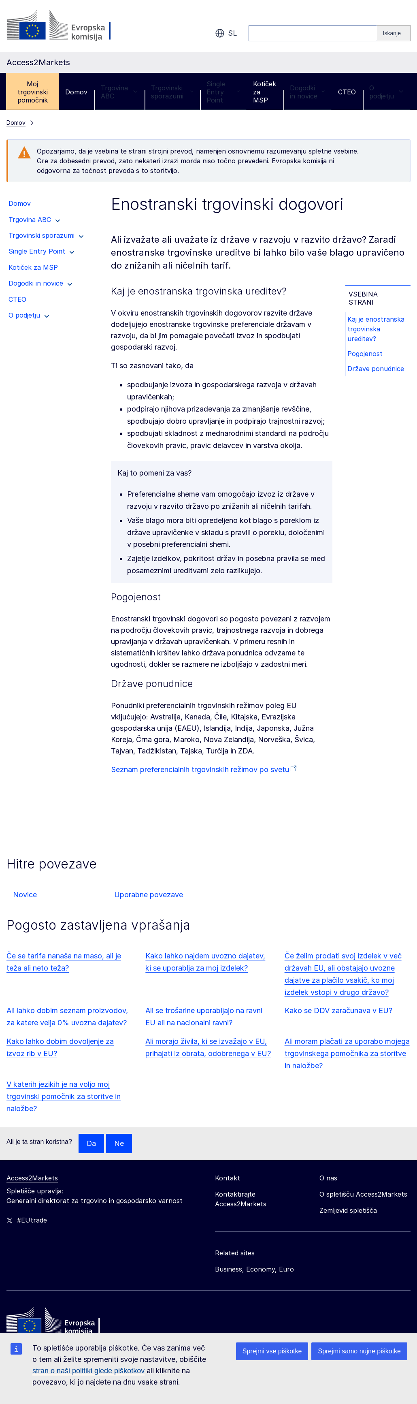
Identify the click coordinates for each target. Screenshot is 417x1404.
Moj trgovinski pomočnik (32, 92)
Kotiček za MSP (264, 92)
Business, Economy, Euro (254, 1269)
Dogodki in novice (307, 92)
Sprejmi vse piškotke (272, 1351)
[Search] (394, 33)
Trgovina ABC (119, 92)
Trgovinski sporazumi (172, 92)
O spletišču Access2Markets (363, 1194)
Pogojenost (366, 354)
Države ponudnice (377, 370)
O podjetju (386, 92)
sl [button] (226, 33)
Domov (76, 92)
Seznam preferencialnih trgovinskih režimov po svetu (200, 769)
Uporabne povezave (148, 894)
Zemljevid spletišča (348, 1210)
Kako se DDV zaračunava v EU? (338, 1010)
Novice (25, 894)
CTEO (347, 92)
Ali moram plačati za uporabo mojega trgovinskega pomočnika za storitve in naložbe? (347, 1053)
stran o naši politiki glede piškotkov (88, 1371)
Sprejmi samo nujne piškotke (359, 1351)
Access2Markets (32, 1178)
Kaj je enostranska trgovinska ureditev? (377, 329)
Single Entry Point (223, 92)
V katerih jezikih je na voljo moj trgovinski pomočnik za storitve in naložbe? (63, 1096)
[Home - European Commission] (65, 1322)
